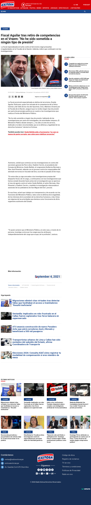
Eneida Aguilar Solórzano (38, 285)
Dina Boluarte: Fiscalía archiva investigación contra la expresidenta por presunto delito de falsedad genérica (34, 437)
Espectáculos (64, 8)
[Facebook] (38, 470)
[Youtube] (44, 470)
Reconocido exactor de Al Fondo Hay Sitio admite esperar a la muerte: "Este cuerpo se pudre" (78, 96)
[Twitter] (41, 470)
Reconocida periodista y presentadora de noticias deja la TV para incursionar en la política (11, 437)
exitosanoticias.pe (12, 463)
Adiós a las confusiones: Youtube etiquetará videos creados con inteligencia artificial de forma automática (57, 405)
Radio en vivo (67, 474)
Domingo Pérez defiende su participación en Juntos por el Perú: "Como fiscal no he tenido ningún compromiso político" (80, 438)
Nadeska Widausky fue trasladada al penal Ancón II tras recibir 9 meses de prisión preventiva (79, 405)
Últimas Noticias (13, 8)
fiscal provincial (51, 285)
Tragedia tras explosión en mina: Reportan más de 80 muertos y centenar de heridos (78, 65)
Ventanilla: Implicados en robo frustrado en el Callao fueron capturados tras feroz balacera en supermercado (35, 316)
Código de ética (68, 455)
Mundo (39, 8)
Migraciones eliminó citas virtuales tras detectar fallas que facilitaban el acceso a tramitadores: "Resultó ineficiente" (36, 302)
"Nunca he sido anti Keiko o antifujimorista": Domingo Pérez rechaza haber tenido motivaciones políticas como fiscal (56, 438)
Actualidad (24, 8)
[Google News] (49, 470)
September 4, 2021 (47, 276)
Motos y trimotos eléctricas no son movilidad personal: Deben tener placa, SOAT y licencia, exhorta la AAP (79, 88)
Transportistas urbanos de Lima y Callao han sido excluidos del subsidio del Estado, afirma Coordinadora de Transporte (36, 342)
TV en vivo (66, 463)
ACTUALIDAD (25, 285)
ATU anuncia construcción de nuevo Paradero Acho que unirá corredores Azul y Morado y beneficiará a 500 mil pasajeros (34, 329)
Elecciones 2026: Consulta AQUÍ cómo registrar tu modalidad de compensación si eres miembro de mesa (36, 355)
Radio (18, 15)
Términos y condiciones (71, 467)
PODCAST (86, 5)
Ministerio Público (13, 287)
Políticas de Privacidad (71, 470)
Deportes (46, 8)
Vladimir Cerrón (24, 287)
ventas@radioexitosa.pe (14, 459)
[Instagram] (47, 470)
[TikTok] (52, 470)
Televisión (11, 15)
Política (32, 8)
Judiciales (53, 8)
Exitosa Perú (75, 8)
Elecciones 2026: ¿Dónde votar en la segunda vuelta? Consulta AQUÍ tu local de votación (79, 72)
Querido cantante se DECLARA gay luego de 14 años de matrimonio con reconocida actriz (79, 80)
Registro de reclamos (70, 459)
